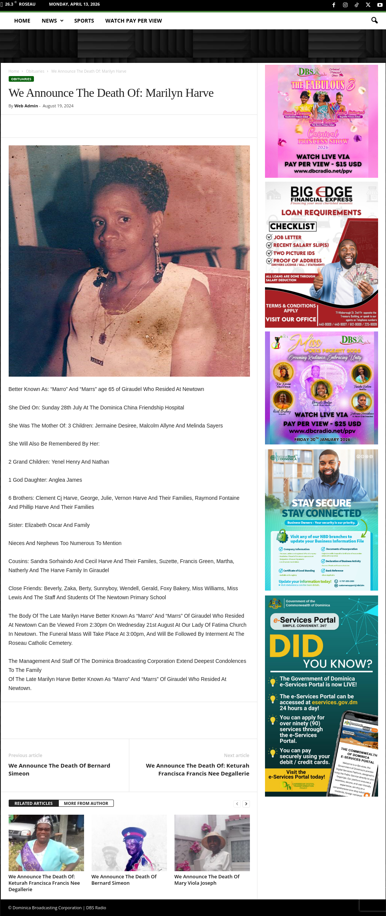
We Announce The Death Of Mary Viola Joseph (207, 879)
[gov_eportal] (321, 695)
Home (22, 20)
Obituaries (35, 71)
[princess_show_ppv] (321, 121)
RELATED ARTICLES (34, 803)
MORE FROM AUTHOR (86, 803)
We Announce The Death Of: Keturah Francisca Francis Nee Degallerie (197, 769)
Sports (84, 20)
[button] (374, 20)
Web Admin (26, 105)
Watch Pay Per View (134, 20)
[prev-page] (237, 804)
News (52, 20)
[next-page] (246, 804)
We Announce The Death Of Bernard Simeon (59, 769)
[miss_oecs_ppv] (321, 387)
